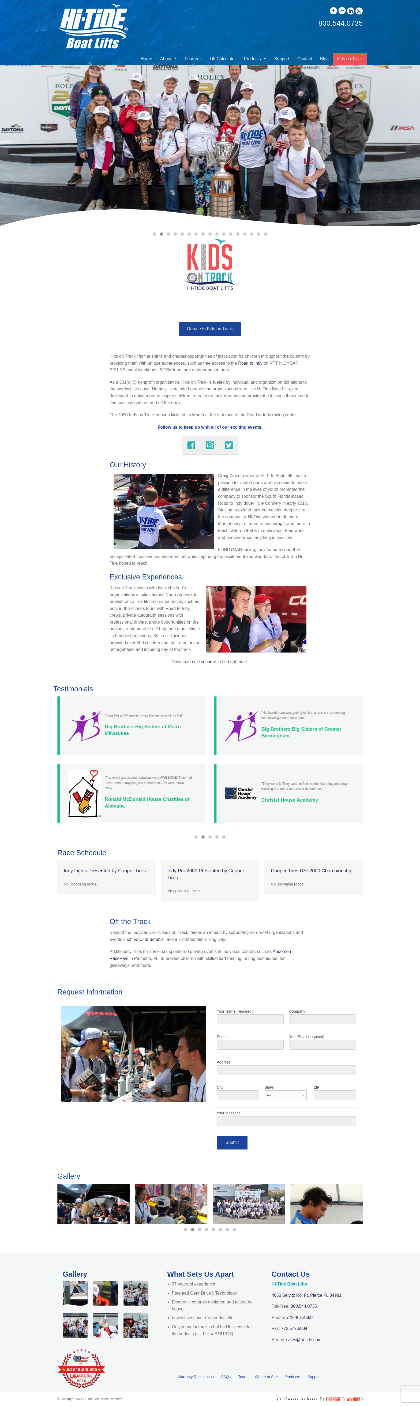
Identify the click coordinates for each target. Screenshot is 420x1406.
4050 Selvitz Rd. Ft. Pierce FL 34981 (307, 1295)
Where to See (266, 1377)
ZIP (335, 1095)
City (238, 1095)
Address (286, 1069)
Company (322, 1018)
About (165, 58)
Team (242, 1377)
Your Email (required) (322, 1044)
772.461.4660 (299, 1317)
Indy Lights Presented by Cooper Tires (105, 870)
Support (281, 58)
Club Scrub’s (151, 939)
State (286, 1095)
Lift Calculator (223, 58)
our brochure (204, 661)
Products (252, 58)
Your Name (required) (250, 1018)
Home (146, 58)
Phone (250, 1044)
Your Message (286, 1120)
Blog (324, 58)
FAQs (226, 1377)
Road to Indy (250, 363)
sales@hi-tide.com (303, 1339)
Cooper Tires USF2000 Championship (311, 870)
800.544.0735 (304, 1306)
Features (193, 58)
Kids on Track (350, 58)
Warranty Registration (196, 1377)
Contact (304, 58)
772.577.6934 (294, 1328)
